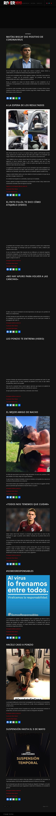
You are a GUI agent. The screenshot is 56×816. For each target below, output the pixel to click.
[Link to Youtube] (51, 3)
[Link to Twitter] (49, 3)
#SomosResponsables (19, 571)
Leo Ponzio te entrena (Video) (25, 338)
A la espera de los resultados (25, 105)
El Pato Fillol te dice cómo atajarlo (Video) (23, 203)
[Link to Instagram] (47, 3)
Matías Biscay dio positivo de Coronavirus (24, 38)
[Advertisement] (28, 17)
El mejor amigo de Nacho (22, 412)
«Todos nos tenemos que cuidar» (27, 504)
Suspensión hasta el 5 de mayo (25, 729)
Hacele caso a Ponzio (19, 644)
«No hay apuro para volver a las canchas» (27, 278)
